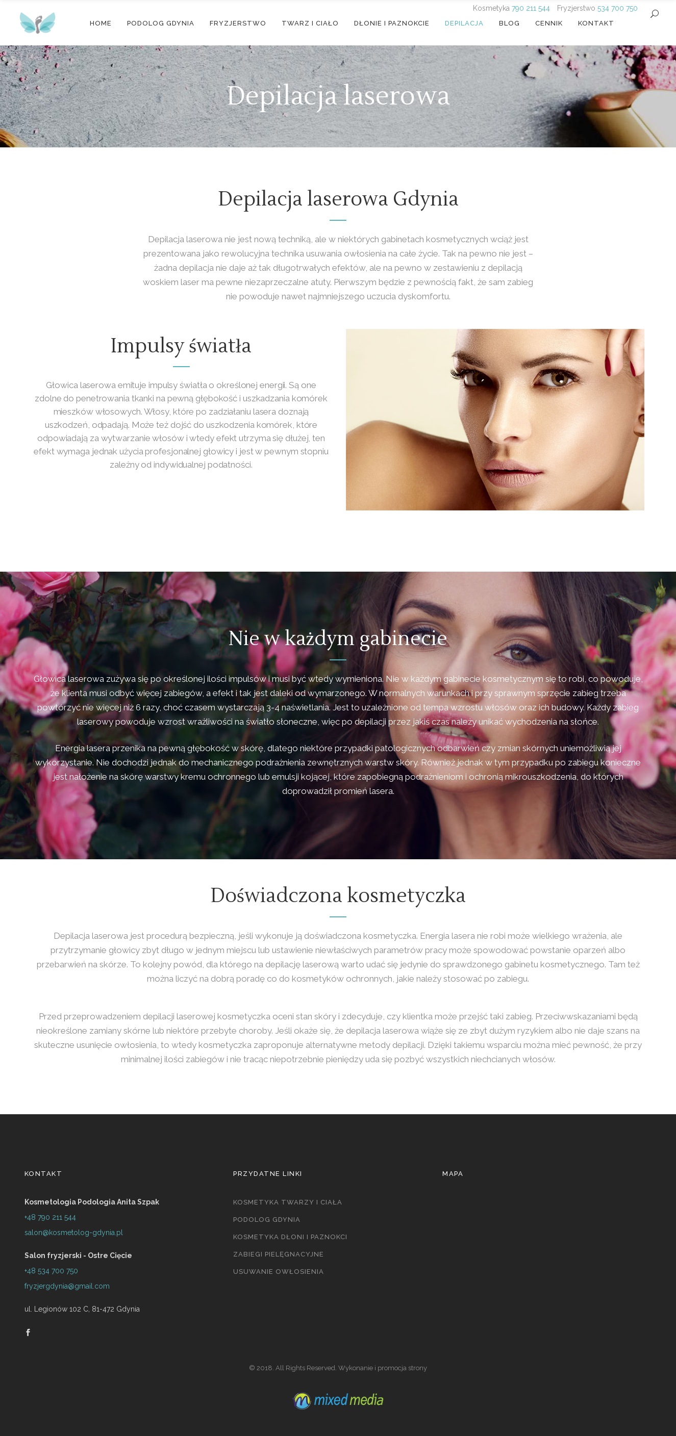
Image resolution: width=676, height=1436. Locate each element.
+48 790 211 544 (50, 1217)
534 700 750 (617, 8)
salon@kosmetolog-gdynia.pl (73, 1232)
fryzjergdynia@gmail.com (67, 1286)
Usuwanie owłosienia (278, 1271)
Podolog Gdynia (267, 1219)
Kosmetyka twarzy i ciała (287, 1202)
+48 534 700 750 (51, 1271)
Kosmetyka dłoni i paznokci (290, 1237)
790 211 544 (531, 8)
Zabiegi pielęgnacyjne (278, 1254)
